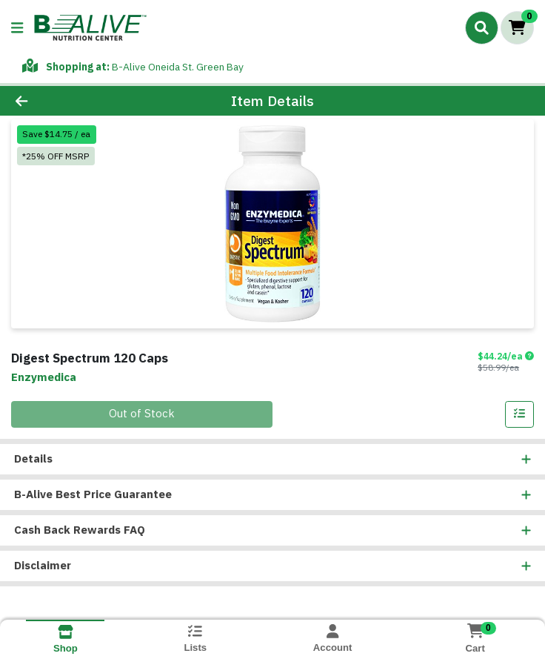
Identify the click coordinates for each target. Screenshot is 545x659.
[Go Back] (76, 101)
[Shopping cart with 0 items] (517, 27)
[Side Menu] (17, 27)
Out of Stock (142, 414)
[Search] (482, 27)
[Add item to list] (520, 414)
